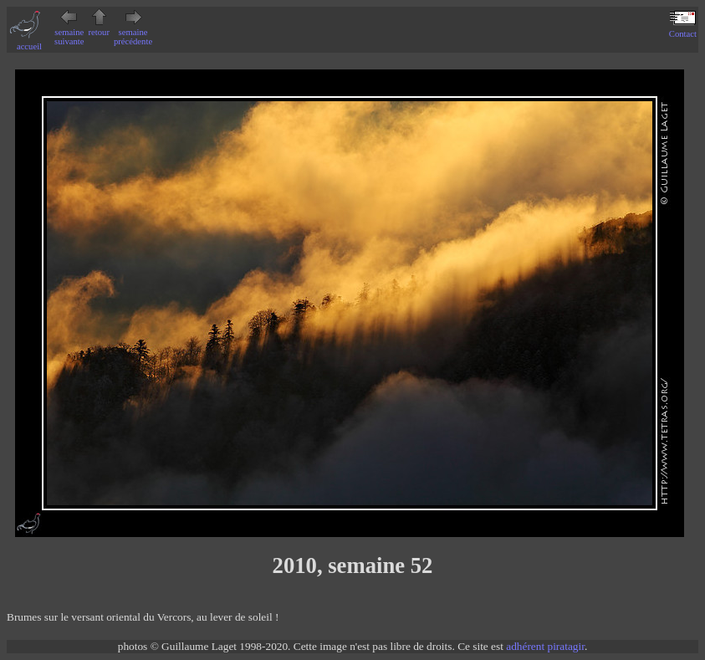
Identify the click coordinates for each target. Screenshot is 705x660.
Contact (683, 29)
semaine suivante (69, 32)
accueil (29, 42)
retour (99, 27)
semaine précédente (133, 32)
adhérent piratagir (545, 646)
